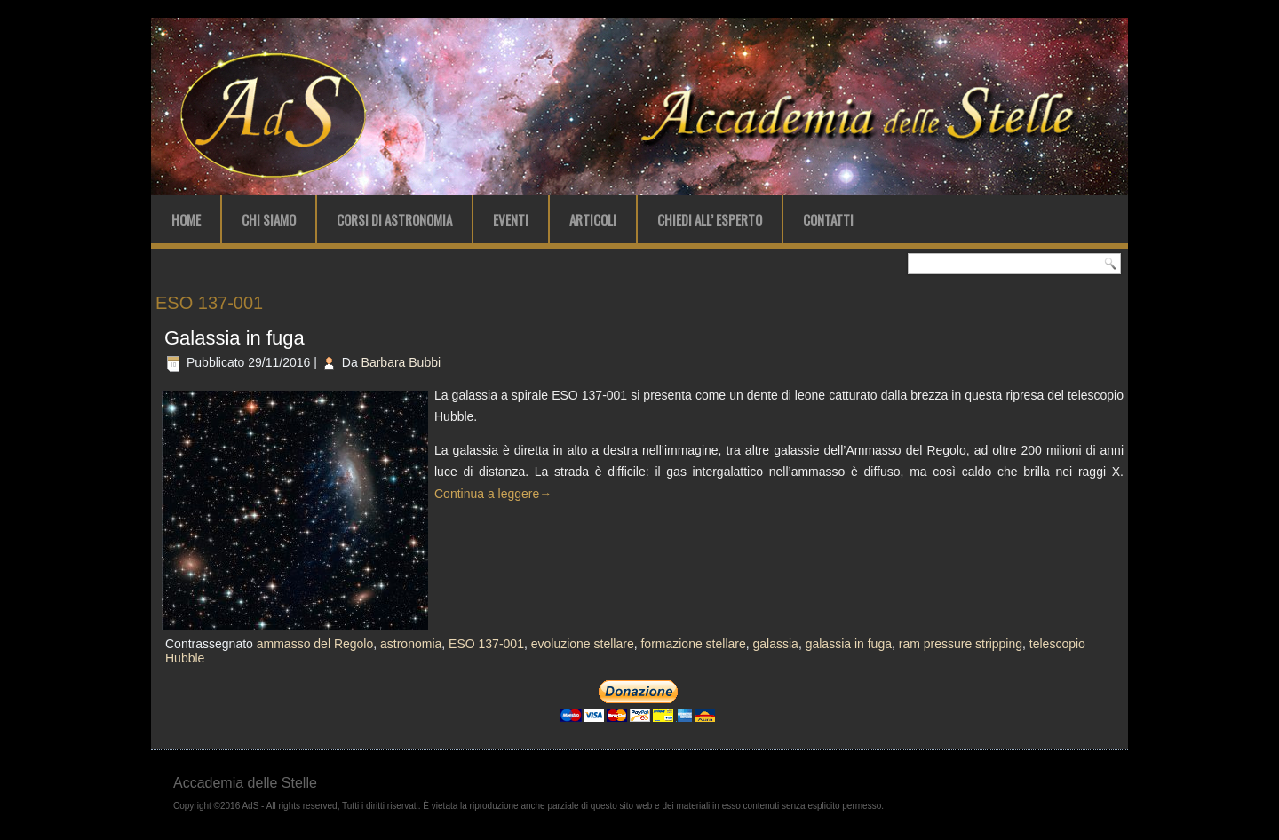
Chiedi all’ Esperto (709, 219)
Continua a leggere (493, 494)
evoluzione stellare (582, 644)
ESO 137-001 (486, 644)
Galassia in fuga (234, 338)
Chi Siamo (269, 219)
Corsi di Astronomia (394, 219)
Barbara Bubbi (401, 362)
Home (186, 219)
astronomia (410, 644)
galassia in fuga (849, 644)
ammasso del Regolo (315, 644)
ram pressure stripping (960, 644)
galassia (775, 644)
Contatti (828, 219)
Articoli (592, 219)
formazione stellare (692, 644)
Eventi (510, 219)
